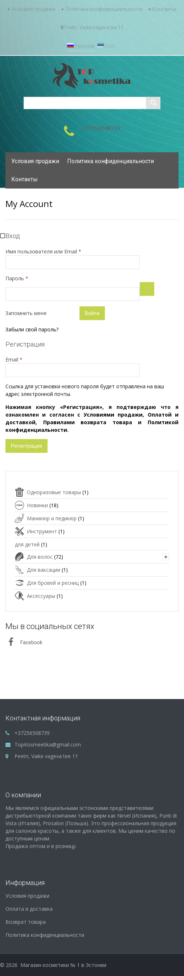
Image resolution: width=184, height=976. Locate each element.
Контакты (164, 9)
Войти (92, 313)
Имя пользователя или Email (43, 251)
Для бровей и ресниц (53, 582)
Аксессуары (41, 595)
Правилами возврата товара (87, 422)
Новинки (37, 505)
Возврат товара (25, 921)
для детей (27, 544)
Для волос (40, 556)
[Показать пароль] (147, 289)
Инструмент (42, 531)
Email (30, 359)
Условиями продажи (113, 414)
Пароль (33, 278)
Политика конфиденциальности (103, 9)
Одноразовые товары (54, 492)
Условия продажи (33, 9)
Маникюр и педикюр (52, 518)
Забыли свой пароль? (31, 329)
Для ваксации (43, 569)
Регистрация (26, 446)
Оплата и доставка (29, 908)
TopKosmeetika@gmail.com (48, 744)
